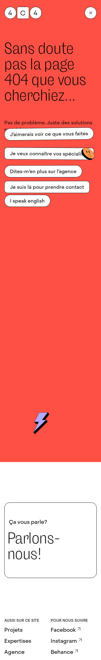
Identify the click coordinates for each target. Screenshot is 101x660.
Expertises (17, 640)
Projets (13, 629)
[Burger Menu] (91, 13)
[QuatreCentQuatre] (23, 13)
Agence (14, 651)
